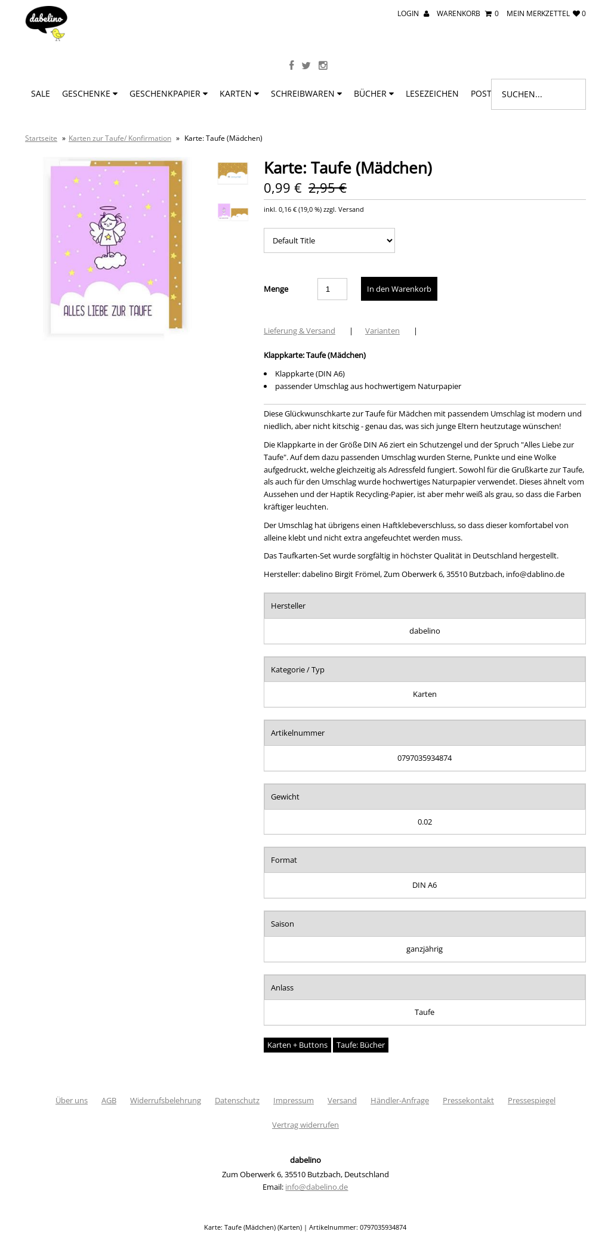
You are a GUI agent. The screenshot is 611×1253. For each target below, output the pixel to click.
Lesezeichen (432, 93)
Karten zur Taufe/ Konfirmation (120, 138)
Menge (276, 288)
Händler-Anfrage (400, 1100)
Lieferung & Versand (299, 330)
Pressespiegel (532, 1100)
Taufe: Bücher (361, 1044)
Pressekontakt (468, 1100)
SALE (40, 93)
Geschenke (90, 93)
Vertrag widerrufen (305, 1124)
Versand (342, 1100)
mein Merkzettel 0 (546, 13)
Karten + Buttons (297, 1044)
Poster (490, 93)
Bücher (374, 93)
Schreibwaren (306, 93)
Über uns (71, 1100)
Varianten (382, 330)
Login (413, 13)
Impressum (293, 1100)
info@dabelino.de (316, 1186)
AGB (108, 1100)
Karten (239, 93)
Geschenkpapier (168, 93)
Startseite (41, 138)
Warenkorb (468, 13)
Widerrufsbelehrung (165, 1100)
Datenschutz (237, 1100)
